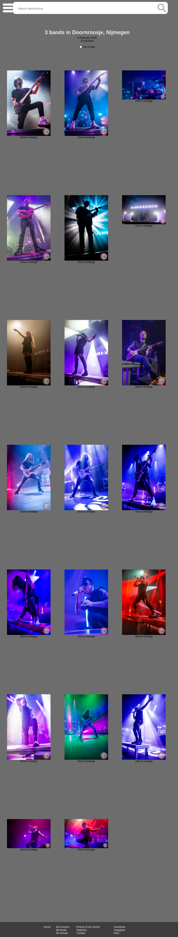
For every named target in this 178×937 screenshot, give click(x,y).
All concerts (62, 927)
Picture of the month (88, 927)
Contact (80, 933)
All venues (62, 933)
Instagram (119, 930)
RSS (116, 933)
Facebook (119, 927)
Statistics (81, 930)
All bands (61, 930)
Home (47, 927)
